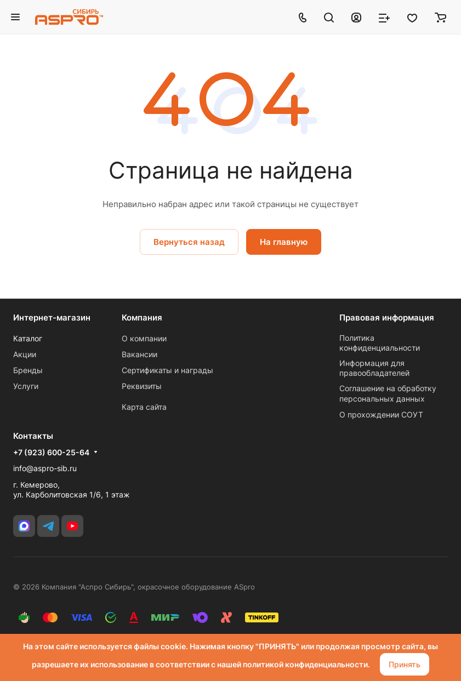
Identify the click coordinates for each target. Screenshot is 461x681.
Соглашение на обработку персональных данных (387, 393)
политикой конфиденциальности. (306, 664)
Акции (24, 354)
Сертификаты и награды (167, 370)
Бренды (28, 370)
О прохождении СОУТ (381, 414)
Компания (142, 317)
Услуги (25, 386)
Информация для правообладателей (374, 367)
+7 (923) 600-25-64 (51, 452)
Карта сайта (144, 406)
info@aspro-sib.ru (45, 468)
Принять (404, 664)
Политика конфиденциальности (379, 342)
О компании (144, 338)
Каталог (27, 338)
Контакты (33, 436)
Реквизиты (142, 386)
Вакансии (139, 354)
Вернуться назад (189, 242)
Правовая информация (386, 317)
